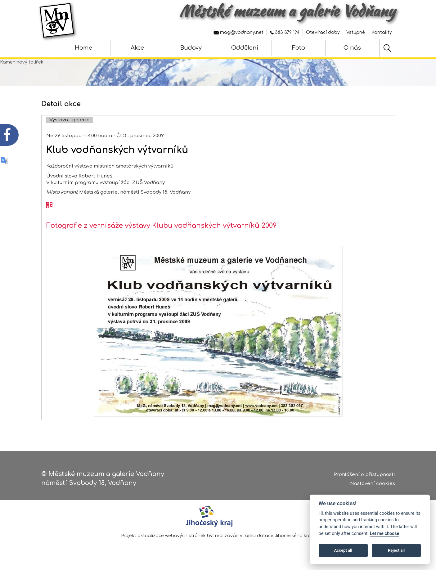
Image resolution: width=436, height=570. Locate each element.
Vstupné (355, 32)
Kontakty (381, 32)
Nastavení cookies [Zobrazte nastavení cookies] (372, 484)
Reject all (396, 550)
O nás (352, 48)
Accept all (343, 550)
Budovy (191, 48)
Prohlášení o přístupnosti (364, 475)
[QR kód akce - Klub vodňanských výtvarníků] (49, 214)
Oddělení (244, 48)
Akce (137, 48)
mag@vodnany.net (238, 32)
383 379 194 (284, 32)
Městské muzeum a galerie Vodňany (287, 11)
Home (83, 48)
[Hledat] (387, 48)
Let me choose (384, 533)
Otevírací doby (323, 32)
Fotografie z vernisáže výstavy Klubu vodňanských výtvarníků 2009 (161, 234)
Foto (298, 48)
